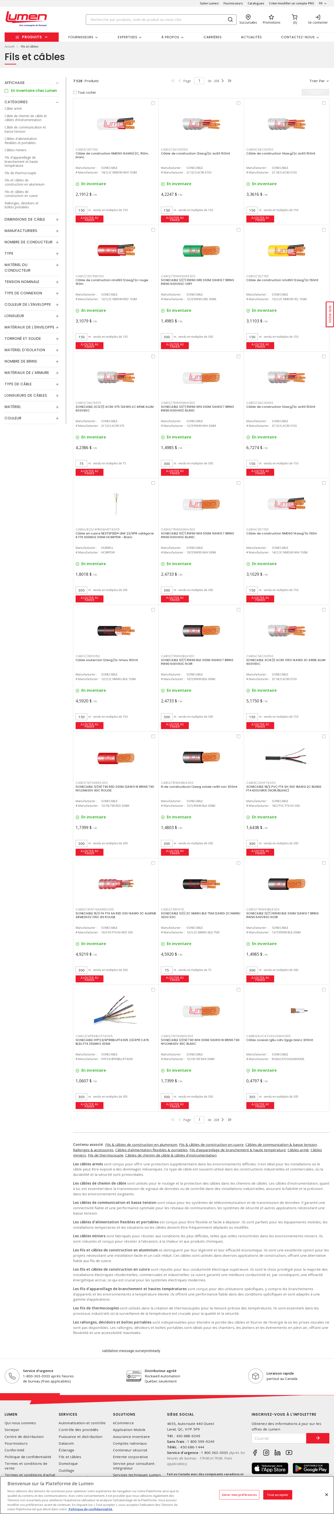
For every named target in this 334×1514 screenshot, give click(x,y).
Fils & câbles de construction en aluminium (141, 1144)
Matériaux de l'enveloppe (30, 327)
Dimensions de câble (25, 219)
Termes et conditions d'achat (30, 1475)
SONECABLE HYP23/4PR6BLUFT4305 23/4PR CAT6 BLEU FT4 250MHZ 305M (112, 1042)
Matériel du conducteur (18, 267)
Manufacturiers (21, 230)
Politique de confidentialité (28, 1457)
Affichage (15, 82)
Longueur (14, 315)
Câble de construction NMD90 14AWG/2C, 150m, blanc (112, 155)
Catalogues (256, 3)
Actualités (251, 37)
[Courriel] (279, 1438)
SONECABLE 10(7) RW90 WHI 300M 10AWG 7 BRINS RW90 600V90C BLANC (197, 535)
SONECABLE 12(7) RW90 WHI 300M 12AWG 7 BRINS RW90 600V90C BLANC (197, 408)
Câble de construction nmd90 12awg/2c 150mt (282, 280)
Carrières (213, 37)
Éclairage (66, 1450)
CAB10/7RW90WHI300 (178, 529)
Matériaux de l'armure (27, 372)
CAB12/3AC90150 (259, 403)
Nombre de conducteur (29, 242)
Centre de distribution (24, 1436)
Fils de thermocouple (105, 1155)
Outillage (66, 1470)
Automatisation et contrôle (82, 1423)
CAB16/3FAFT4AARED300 (95, 909)
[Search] (161, 19)
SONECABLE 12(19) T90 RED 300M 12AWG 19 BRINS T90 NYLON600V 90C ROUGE (115, 788)
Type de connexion (23, 293)
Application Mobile (129, 1429)
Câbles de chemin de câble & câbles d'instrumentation (171, 1155)
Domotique (68, 1463)
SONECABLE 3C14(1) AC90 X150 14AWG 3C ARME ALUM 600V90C (286, 662)
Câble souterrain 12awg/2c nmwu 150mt (107, 660)
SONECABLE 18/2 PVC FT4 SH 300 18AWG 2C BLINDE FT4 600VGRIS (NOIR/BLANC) (283, 788)
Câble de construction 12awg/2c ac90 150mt (195, 153)
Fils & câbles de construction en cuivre (211, 1144)
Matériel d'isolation (25, 349)
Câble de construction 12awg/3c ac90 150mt (280, 407)
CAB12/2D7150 (257, 276)
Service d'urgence (38, 1370)
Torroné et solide (23, 338)
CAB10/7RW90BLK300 (177, 656)
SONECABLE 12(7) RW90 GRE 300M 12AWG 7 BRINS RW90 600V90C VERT (197, 282)
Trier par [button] (317, 80)
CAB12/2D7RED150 (90, 276)
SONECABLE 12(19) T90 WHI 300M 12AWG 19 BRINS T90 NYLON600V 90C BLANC (200, 1042)
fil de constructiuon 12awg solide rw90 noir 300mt (199, 787)
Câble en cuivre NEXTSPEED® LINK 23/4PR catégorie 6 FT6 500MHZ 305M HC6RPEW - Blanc (115, 535)
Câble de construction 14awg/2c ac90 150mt (280, 153)
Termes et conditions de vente (26, 1465)
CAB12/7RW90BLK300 (263, 909)
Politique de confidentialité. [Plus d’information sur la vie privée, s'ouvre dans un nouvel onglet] (90, 1509)
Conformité (15, 1450)
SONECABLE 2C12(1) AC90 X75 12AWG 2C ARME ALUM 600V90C (115, 408)
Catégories (16, 102)
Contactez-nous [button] (298, 37)
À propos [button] (170, 37)
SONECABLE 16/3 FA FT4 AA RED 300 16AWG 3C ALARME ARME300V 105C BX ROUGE (116, 915)
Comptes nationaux (130, 1443)
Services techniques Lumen (137, 1475)
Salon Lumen (209, 3)
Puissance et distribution (80, 1436)
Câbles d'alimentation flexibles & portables (151, 1150)
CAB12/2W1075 (172, 909)
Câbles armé (298, 1150)
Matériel (13, 406)
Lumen (11, 1414)
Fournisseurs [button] (80, 37)
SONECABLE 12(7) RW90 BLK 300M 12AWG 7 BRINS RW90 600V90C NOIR (282, 915)
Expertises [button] (127, 37)
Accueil (9, 46)
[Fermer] (326, 1494)
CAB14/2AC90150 (259, 149)
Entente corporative (130, 1457)
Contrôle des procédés (78, 1429)
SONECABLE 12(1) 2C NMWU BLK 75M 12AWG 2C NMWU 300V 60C (200, 915)
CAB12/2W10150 (88, 656)
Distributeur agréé (161, 1370)
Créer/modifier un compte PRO (291, 3)
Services (68, 1414)
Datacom (66, 1443)
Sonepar (12, 1429)
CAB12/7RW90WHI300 (178, 403)
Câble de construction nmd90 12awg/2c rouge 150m (112, 282)
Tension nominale (22, 281)
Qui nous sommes (20, 1423)
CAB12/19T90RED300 (92, 783)
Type (9, 253)
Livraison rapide (280, 1373)
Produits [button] (32, 37)
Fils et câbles (70, 1457)
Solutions (124, 1414)
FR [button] (320, 3)
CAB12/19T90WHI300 (177, 1036)
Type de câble (18, 384)
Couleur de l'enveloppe (28, 304)
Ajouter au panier (90, 219)
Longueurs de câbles (26, 395)
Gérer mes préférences (239, 1494)
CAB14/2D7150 (87, 149)
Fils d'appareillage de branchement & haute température (237, 1150)
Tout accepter (277, 1494)
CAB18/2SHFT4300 (261, 783)
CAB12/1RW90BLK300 (177, 783)
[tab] (32, 83)
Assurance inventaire (131, 1436)
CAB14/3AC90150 (259, 656)
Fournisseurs (233, 3)
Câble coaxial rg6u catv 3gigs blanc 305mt (279, 1040)
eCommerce (123, 1423)
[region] (167, 1495)
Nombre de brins (21, 361)
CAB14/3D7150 (257, 529)
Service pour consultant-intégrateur (134, 1465)
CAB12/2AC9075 (88, 403)
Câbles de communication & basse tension (281, 1144)
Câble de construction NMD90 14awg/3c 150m (281, 533)
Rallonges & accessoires (93, 1150)
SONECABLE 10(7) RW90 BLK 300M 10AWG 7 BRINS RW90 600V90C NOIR (197, 662)
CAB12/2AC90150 (174, 149)
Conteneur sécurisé (130, 1450)
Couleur (13, 418)
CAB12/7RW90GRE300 (178, 276)
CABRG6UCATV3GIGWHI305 (268, 1036)
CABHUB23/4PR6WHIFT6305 (98, 529)
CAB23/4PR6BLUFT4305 (94, 1036)
